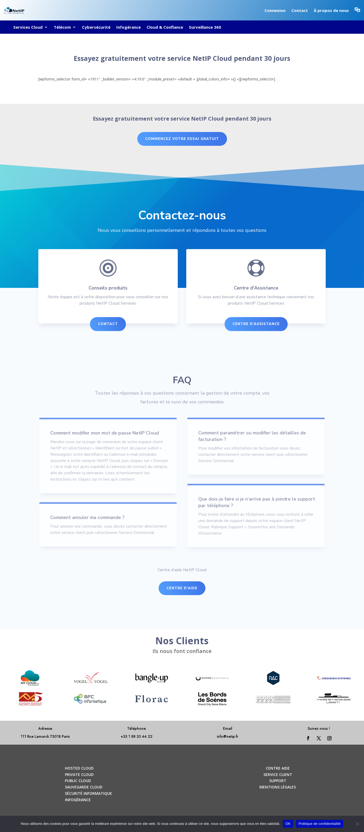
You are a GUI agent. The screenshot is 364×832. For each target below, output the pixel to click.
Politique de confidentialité (320, 824)
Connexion (275, 10)
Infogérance (128, 27)
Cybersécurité (96, 27)
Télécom (62, 27)
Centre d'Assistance (254, 325)
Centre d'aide (182, 588)
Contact (299, 10)
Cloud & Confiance (165, 27)
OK (288, 824)
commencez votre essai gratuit (182, 138)
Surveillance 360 (205, 27)
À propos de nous (331, 10)
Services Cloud (28, 27)
